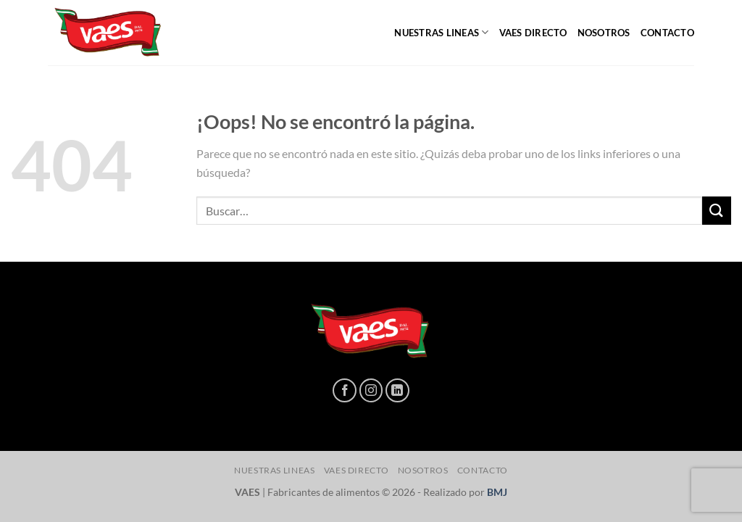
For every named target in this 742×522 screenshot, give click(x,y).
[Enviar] (716, 210)
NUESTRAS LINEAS (441, 32)
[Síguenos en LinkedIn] (397, 390)
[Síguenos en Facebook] (345, 390)
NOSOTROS (604, 32)
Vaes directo (533, 32)
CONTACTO (667, 32)
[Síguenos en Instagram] (371, 390)
